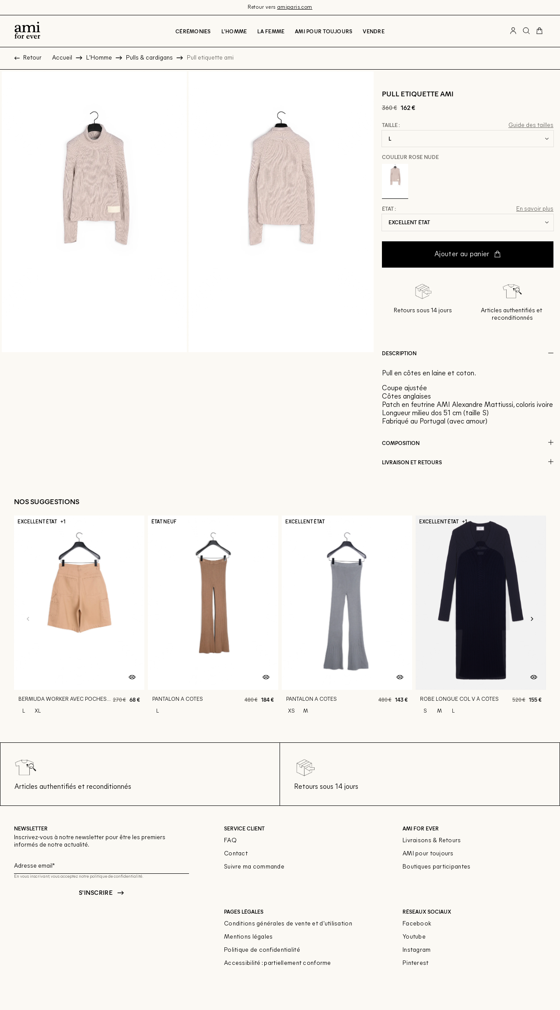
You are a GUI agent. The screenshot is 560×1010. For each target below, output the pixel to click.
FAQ (230, 840)
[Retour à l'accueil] (27, 31)
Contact (236, 854)
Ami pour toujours (323, 31)
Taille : (391, 125)
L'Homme (234, 31)
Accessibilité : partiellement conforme (277, 963)
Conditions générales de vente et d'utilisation (288, 924)
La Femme (270, 31)
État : (389, 209)
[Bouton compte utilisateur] (513, 31)
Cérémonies (192, 31)
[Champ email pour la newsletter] (101, 864)
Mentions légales (248, 937)
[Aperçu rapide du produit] (132, 677)
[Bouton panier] (539, 31)
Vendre (373, 31)
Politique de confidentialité (262, 950)
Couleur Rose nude (410, 157)
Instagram (416, 950)
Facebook (416, 924)
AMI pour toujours (428, 854)
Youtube (414, 937)
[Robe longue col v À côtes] (481, 619)
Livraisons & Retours (431, 840)
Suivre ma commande (254, 867)
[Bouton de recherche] (526, 31)
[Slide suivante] (532, 619)
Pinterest (415, 963)
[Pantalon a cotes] (213, 619)
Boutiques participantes (436, 867)
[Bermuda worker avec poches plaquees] (79, 619)
